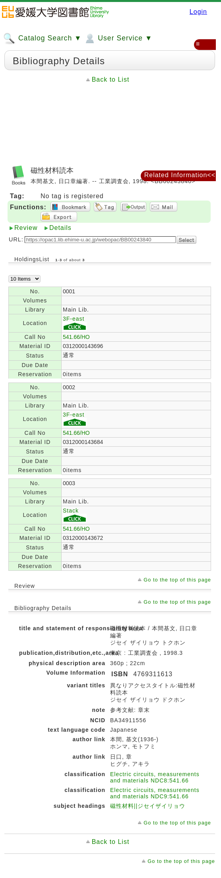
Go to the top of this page (177, 580)
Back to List (111, 79)
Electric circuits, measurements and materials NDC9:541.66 (155, 793)
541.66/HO (76, 337)
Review (25, 227)
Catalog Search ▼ (42, 38)
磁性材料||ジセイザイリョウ (147, 806)
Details (60, 227)
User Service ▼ (117, 38)
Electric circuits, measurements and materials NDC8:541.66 (155, 777)
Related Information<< (179, 175)
